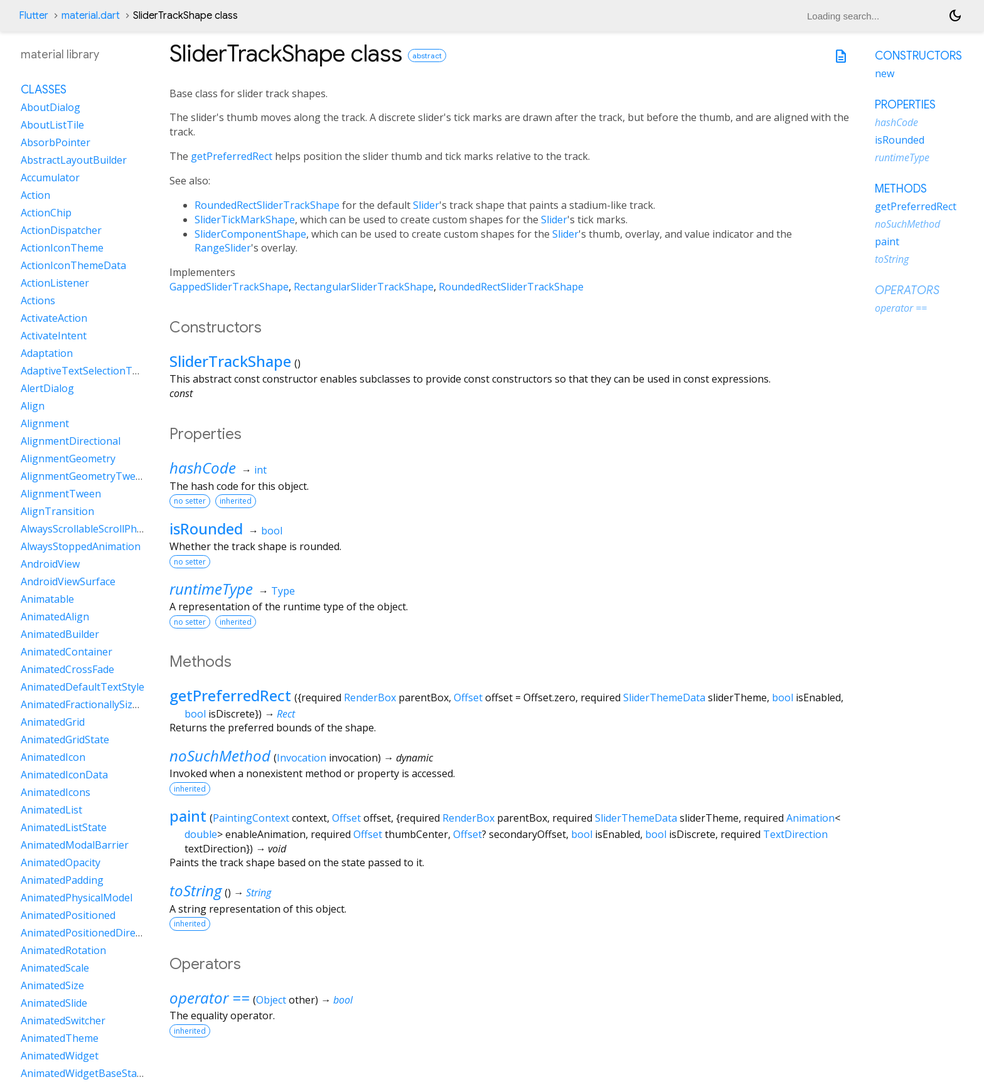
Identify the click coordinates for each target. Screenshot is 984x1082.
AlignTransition (57, 511)
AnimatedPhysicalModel (76, 897)
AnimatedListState (64, 827)
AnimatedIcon (53, 757)
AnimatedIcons (55, 792)
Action (35, 195)
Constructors (918, 56)
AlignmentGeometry (68, 458)
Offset (468, 697)
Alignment (45, 423)
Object (271, 1000)
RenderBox (370, 697)
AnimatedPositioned (68, 915)
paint (187, 815)
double (200, 834)
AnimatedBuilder (60, 634)
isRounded (206, 528)
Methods (901, 189)
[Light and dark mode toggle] (955, 16)
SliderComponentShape (250, 234)
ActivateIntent (54, 335)
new (884, 73)
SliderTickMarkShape (245, 219)
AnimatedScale (55, 968)
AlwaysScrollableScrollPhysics (90, 529)
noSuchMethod (219, 755)
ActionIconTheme (62, 248)
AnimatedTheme (60, 1038)
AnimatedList (51, 810)
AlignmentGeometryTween (84, 476)
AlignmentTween (61, 494)
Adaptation (47, 353)
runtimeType (211, 588)
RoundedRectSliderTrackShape (267, 205)
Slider (426, 205)
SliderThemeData (664, 697)
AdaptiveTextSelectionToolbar (92, 371)
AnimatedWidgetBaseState (83, 1073)
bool (271, 531)
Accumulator (50, 177)
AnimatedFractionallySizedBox (91, 704)
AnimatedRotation (63, 950)
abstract (427, 55)
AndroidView (50, 564)
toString (195, 890)
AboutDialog (50, 107)
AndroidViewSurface (68, 581)
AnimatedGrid (53, 722)
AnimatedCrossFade (67, 669)
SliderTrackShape (230, 361)
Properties (905, 105)
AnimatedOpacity (60, 862)
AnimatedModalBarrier (75, 845)
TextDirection (795, 834)
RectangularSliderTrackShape (364, 287)
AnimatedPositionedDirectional (94, 933)
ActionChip (46, 213)
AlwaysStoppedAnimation (81, 546)
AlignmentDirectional (70, 441)
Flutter (33, 15)
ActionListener (55, 283)
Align (33, 406)
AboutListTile (52, 125)
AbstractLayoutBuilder (74, 160)
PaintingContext (251, 818)
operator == (209, 997)
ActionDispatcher (61, 230)
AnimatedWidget (60, 1056)
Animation (810, 818)
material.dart (91, 15)
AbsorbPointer (55, 142)
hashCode (202, 467)
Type (283, 591)
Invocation (301, 758)
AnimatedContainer (66, 652)
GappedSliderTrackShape (229, 287)
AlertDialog (47, 388)
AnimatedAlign (55, 616)
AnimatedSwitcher (63, 1020)
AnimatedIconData (64, 775)
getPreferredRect (231, 156)
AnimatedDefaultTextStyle (82, 687)
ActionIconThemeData (73, 265)
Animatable (47, 599)
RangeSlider (223, 248)
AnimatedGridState (65, 739)
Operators (907, 290)
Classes (44, 90)
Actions (38, 300)
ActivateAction (54, 318)
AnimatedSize (52, 985)
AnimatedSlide (54, 1003)
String (258, 892)
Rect (286, 714)
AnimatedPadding (62, 880)
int (260, 470)
